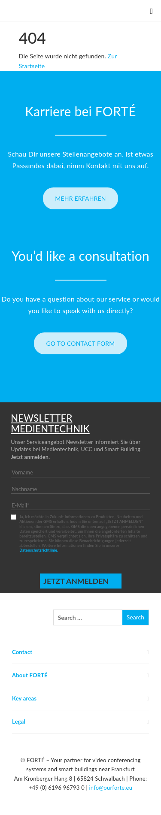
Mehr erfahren (80, 198)
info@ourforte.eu (110, 787)
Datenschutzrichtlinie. (38, 550)
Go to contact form (80, 343)
